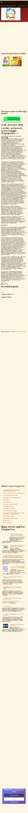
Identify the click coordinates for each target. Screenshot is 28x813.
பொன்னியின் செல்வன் (9, 508)
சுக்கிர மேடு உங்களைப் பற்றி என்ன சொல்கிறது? (16, 535)
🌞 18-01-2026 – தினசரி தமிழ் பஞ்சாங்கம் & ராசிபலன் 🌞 (17, 567)
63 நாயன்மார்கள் (7, 502)
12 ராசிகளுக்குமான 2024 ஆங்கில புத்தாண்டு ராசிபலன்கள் (11, 491)
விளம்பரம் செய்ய (7, 522)
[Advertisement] (14, 39)
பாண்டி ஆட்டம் (7, 606)
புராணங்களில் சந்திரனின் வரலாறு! (17, 625)
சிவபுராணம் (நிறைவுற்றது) (10, 504)
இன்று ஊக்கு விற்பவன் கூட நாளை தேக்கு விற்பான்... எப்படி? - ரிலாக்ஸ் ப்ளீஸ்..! (12, 588)
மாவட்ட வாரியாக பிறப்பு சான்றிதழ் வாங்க (14, 493)
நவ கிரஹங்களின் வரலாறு (10, 495)
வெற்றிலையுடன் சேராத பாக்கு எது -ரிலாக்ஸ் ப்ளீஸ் (12, 599)
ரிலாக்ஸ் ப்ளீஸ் (7, 520)
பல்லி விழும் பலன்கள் (9, 516)
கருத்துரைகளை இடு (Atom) (18, 331)
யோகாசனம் (6, 499)
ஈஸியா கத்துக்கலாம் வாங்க (8, 5)
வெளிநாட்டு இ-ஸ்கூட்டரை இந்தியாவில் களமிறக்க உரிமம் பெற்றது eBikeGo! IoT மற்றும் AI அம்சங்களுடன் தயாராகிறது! (13, 556)
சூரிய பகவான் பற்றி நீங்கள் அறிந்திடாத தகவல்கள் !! (17, 546)
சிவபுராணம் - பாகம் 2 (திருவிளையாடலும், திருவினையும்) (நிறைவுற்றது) (14, 513)
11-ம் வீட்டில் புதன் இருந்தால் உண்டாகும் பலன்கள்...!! (13, 615)
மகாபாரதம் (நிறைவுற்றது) (10, 510)
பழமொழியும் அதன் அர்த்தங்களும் (12, 497)
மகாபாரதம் (6, 284)
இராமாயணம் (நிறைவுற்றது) (10, 518)
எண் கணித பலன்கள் (8, 506)
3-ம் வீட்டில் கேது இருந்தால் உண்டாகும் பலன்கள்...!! (13, 577)
